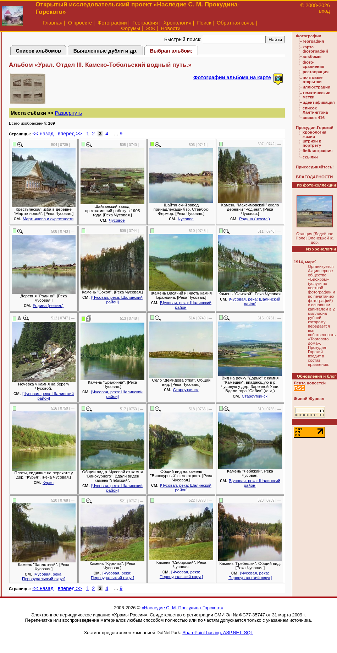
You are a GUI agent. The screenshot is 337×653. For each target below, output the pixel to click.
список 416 (314, 117)
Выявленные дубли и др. (105, 51)
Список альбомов (38, 51)
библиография (318, 151)
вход (324, 11)
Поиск (204, 23)
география (313, 41)
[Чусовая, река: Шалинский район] (117, 299)
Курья (48, 482)
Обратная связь (235, 23)
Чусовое (117, 220)
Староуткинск (185, 390)
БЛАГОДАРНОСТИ (314, 177)
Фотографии (112, 23)
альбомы (312, 56)
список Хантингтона (315, 110)
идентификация (319, 102)
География (145, 23)
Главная (52, 23)
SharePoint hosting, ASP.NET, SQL (217, 632)
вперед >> (70, 133)
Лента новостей (310, 383)
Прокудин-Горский (314, 127)
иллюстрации (316, 87)
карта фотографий (315, 49)
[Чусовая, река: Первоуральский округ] (43, 576)
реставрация (315, 72)
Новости (171, 28)
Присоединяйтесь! (315, 167)
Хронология (178, 23)
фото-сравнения (313, 64)
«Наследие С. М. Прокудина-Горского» (182, 607)
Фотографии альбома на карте (232, 77)
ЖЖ (150, 28)
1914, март (304, 262)
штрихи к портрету (312, 143)
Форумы (130, 28)
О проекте (80, 23)
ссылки (310, 157)
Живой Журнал (309, 398)
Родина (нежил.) (254, 219)
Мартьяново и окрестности (48, 219)
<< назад (43, 133)
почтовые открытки (312, 79)
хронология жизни (314, 134)
